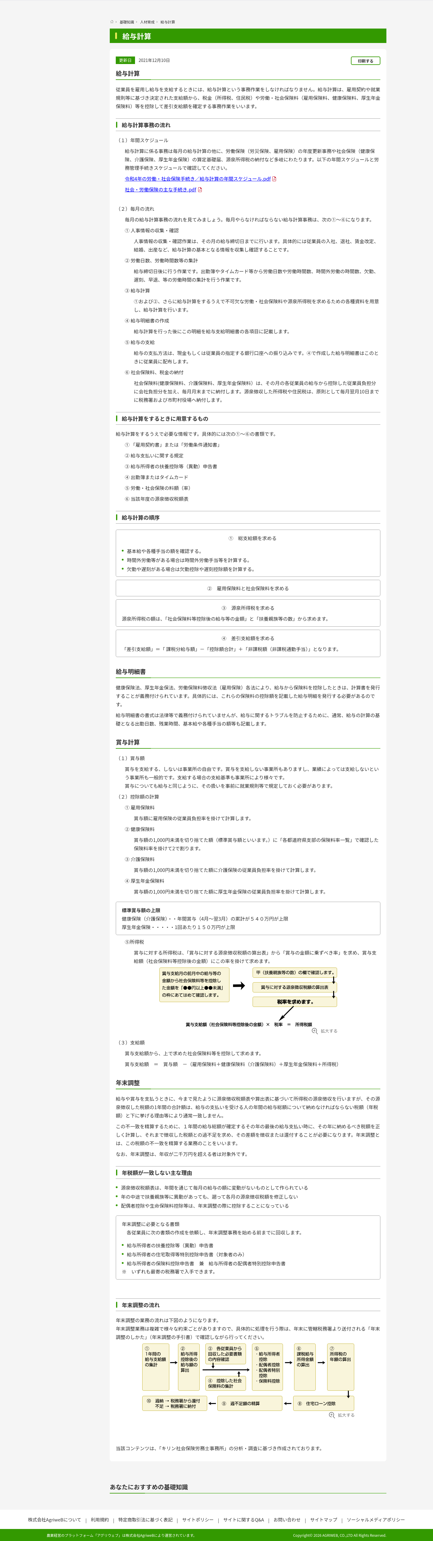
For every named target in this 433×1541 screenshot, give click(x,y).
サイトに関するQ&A (243, 1519)
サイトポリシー (198, 1519)
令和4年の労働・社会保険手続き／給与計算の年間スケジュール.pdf (198, 178)
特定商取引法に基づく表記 (145, 1519)
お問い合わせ (287, 1519)
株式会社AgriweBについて (54, 1519)
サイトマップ (323, 1519)
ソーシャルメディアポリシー (376, 1519)
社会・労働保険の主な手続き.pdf (160, 189)
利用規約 (100, 1519)
